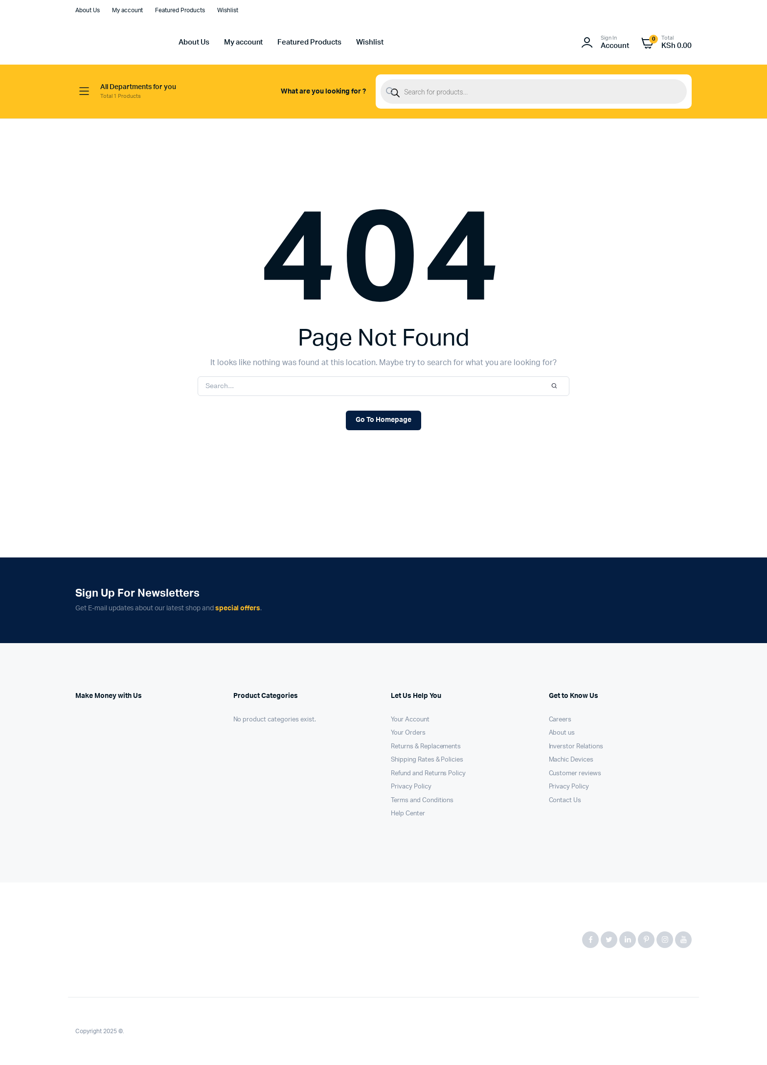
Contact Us (565, 800)
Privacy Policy (411, 787)
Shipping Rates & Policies (427, 760)
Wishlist (227, 10)
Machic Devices (571, 760)
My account (127, 10)
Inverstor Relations (576, 746)
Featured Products (180, 10)
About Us (87, 10)
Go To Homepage (383, 420)
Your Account (410, 720)
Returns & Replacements (426, 746)
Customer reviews (575, 773)
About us (562, 733)
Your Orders (408, 733)
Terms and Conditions (422, 800)
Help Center (408, 813)
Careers (560, 720)
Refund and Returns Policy (428, 773)
